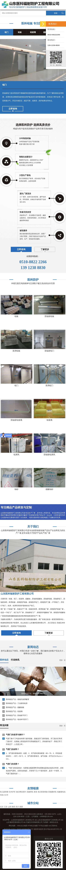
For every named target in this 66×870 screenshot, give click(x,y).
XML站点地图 (22, 826)
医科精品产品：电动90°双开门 (17, 719)
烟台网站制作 (21, 792)
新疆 (21, 807)
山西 (9, 807)
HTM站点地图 (33, 826)
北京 (1, 807)
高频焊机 (30, 792)
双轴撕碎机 (52, 792)
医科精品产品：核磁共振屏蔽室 (17, 699)
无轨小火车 (4, 795)
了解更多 (45, 249)
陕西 (13, 807)
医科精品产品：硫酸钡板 (15, 707)
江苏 (5, 807)
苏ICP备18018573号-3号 (53, 829)
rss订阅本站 (52, 826)
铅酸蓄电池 (61, 792)
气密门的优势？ (12, 765)
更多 (61, 660)
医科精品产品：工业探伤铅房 (16, 703)
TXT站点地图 (43, 826)
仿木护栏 (12, 792)
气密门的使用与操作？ (15, 735)
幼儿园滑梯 (4, 792)
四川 (17, 807)
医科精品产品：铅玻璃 (14, 711)
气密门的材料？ (12, 750)
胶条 (35, 792)
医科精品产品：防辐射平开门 (16, 715)
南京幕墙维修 (43, 792)
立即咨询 (13, 109)
